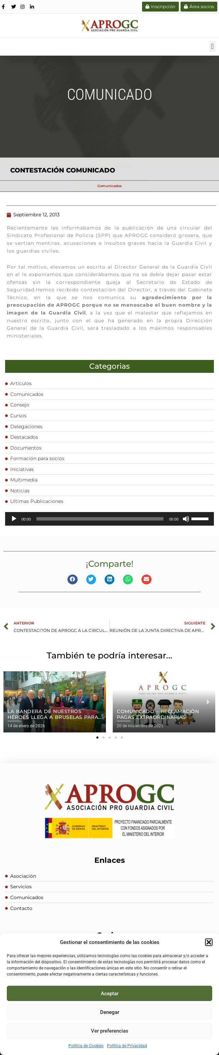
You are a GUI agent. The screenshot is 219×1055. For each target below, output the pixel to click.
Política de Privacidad (127, 1045)
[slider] (100, 519)
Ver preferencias (109, 1031)
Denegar (109, 1012)
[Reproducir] (14, 518)
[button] (208, 942)
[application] (109, 519)
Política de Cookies (86, 1045)
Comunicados (109, 186)
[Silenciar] (186, 518)
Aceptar (110, 993)
